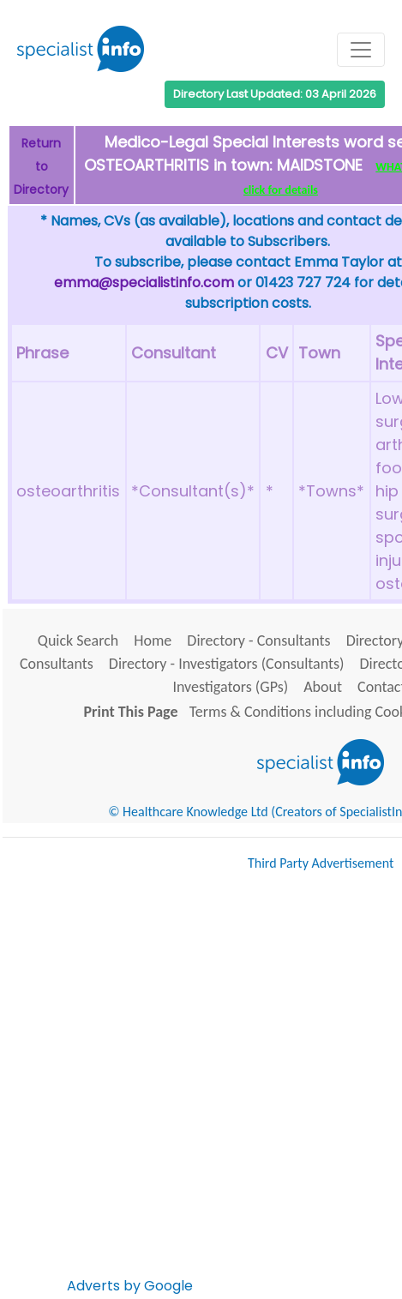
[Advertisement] (201, 1089)
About (322, 686)
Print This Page (131, 711)
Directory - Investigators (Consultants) (227, 663)
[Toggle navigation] (361, 50)
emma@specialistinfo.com (144, 282)
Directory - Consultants (258, 640)
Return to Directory (41, 166)
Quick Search (78, 640)
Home (152, 640)
